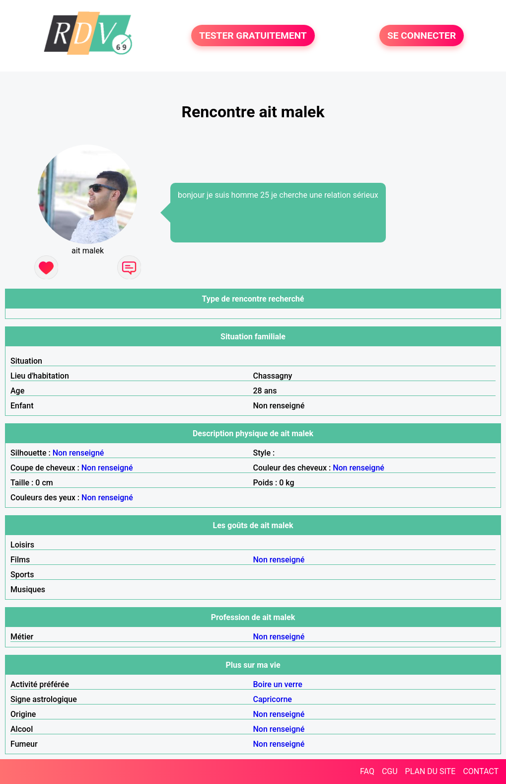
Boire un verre (277, 684)
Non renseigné (78, 453)
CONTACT (481, 771)
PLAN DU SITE (430, 771)
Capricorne (272, 699)
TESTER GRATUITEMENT (253, 35)
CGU (390, 771)
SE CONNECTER (421, 35)
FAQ (367, 771)
